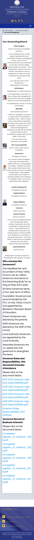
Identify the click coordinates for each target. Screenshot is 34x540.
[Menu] (30, 26)
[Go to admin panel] (17, 537)
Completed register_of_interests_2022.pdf (17, 437)
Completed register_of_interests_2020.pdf (17, 458)
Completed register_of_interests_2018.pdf (17, 479)
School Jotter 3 (28, 534)
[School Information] (22, 30)
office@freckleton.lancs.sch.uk (14, 526)
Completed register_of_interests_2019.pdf (17, 468)
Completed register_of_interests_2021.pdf (17, 447)
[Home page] (8, 30)
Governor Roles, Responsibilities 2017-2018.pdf (14, 412)
